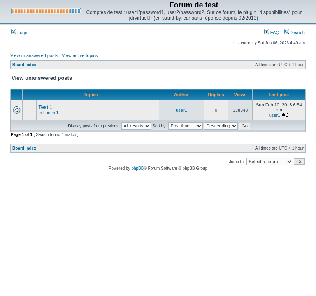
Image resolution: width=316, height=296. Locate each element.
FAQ (271, 32)
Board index (24, 64)
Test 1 (45, 107)
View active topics (80, 55)
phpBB (137, 168)
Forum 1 (50, 113)
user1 (181, 110)
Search (294, 32)
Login (19, 32)
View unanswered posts (34, 55)
